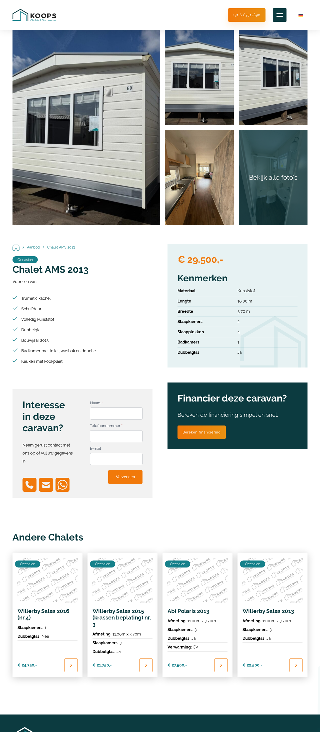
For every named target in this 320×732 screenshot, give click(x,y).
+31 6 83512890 (246, 15)
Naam (96, 403)
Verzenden (125, 477)
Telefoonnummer (106, 426)
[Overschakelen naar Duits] (301, 15)
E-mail (95, 448)
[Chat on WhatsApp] (63, 485)
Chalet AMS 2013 (61, 247)
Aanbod (33, 247)
